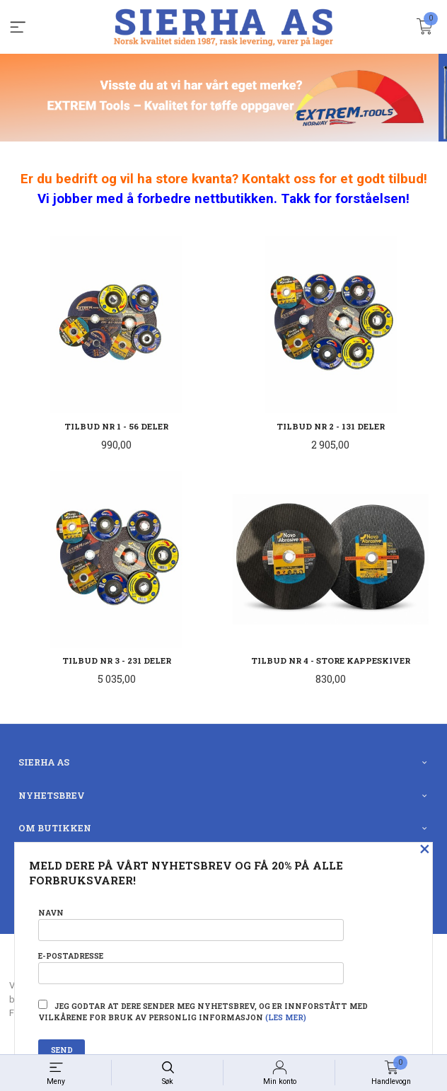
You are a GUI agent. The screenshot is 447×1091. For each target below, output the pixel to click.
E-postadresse (191, 967)
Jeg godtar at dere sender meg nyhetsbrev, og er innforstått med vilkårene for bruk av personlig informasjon (203, 1011)
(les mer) (285, 1017)
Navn (191, 924)
